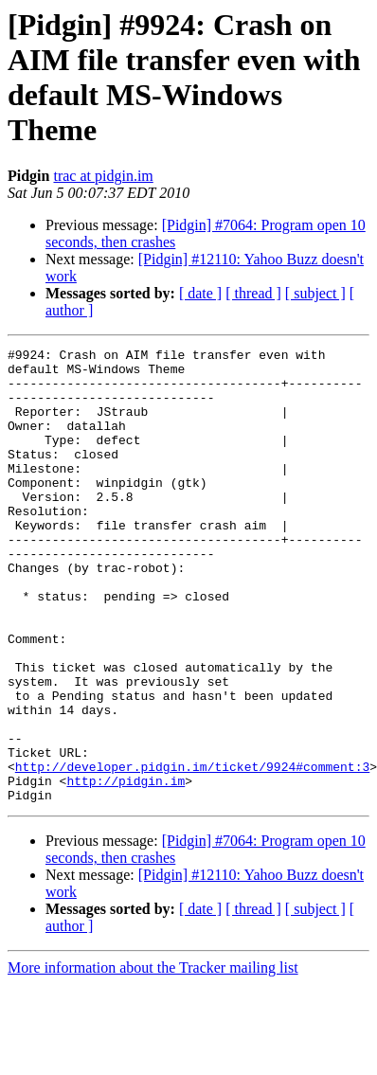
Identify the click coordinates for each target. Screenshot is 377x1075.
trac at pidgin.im (103, 176)
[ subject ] (315, 293)
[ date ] (200, 293)
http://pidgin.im (125, 868)
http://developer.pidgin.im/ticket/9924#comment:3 (192, 851)
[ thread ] (253, 293)
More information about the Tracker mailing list (153, 1058)
